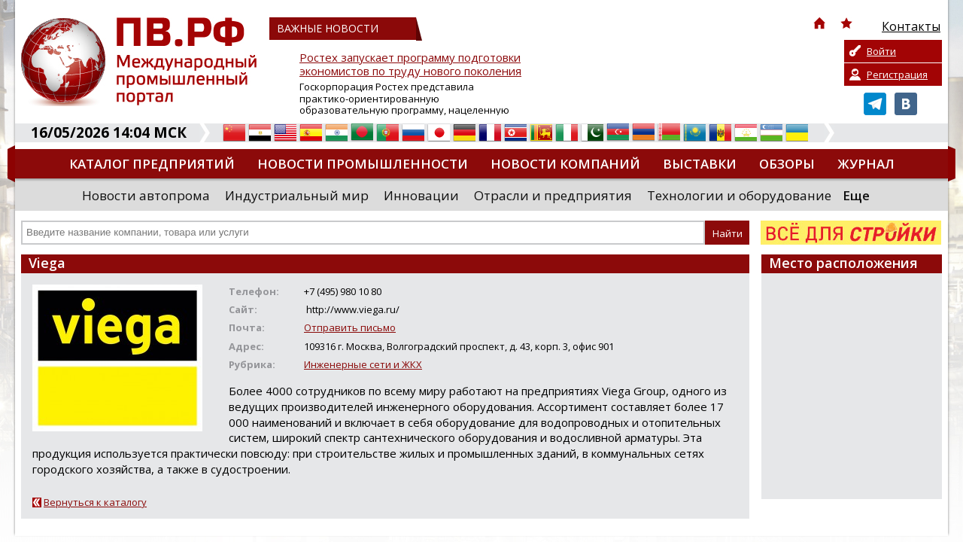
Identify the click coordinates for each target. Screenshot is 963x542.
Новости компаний (565, 163)
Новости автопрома (146, 195)
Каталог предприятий (152, 163)
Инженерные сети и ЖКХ (363, 364)
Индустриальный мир (297, 195)
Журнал (866, 163)
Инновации (421, 195)
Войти (881, 51)
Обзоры (787, 163)
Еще (856, 195)
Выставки (700, 163)
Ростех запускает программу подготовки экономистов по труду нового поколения (410, 64)
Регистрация (897, 74)
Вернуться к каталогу (95, 502)
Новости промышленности (362, 163)
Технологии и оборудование (739, 195)
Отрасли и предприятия (553, 195)
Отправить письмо (350, 327)
